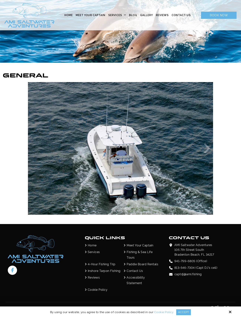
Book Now (219, 15)
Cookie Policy (164, 312)
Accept (183, 312)
